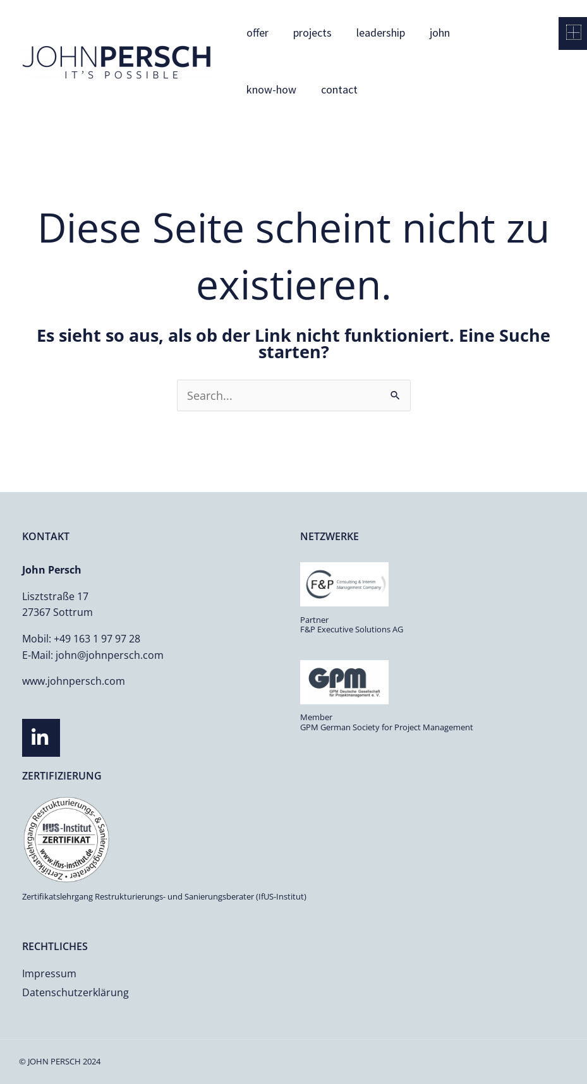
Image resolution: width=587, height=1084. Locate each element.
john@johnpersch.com (110, 655)
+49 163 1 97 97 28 (97, 639)
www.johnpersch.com (73, 681)
